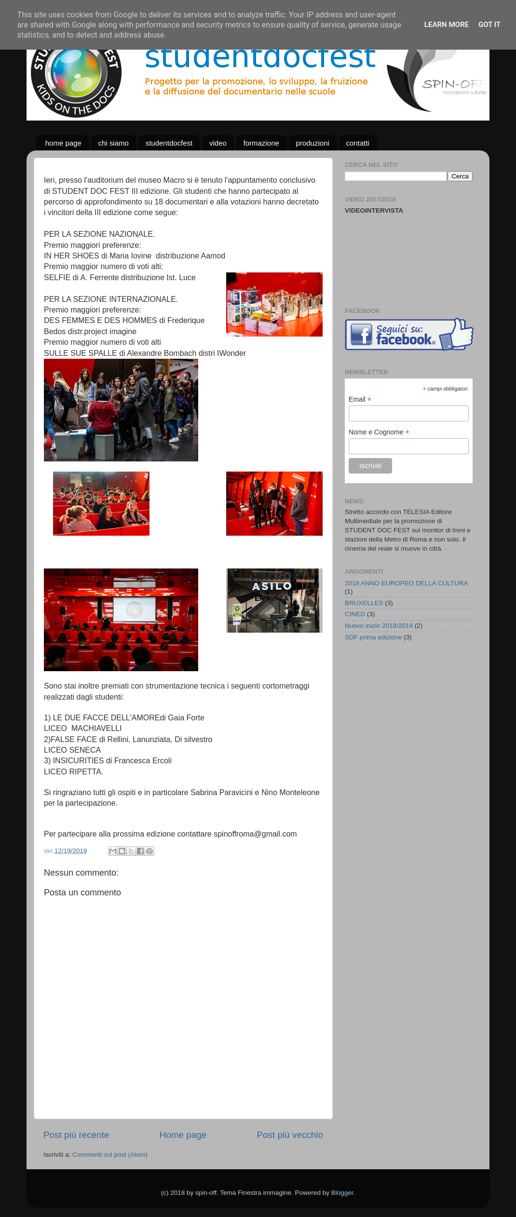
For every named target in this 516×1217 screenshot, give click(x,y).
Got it (489, 24)
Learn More (446, 24)
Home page (183, 1135)
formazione (261, 143)
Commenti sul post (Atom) (110, 1154)
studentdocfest (169, 143)
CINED (355, 614)
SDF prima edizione (373, 637)
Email (360, 399)
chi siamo (113, 143)
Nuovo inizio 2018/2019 (379, 625)
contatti (357, 143)
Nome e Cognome (379, 432)
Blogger (342, 1192)
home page (63, 143)
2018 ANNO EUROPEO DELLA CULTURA (406, 583)
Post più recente (76, 1135)
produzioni (312, 143)
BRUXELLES (364, 603)
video (218, 143)
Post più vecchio (290, 1135)
